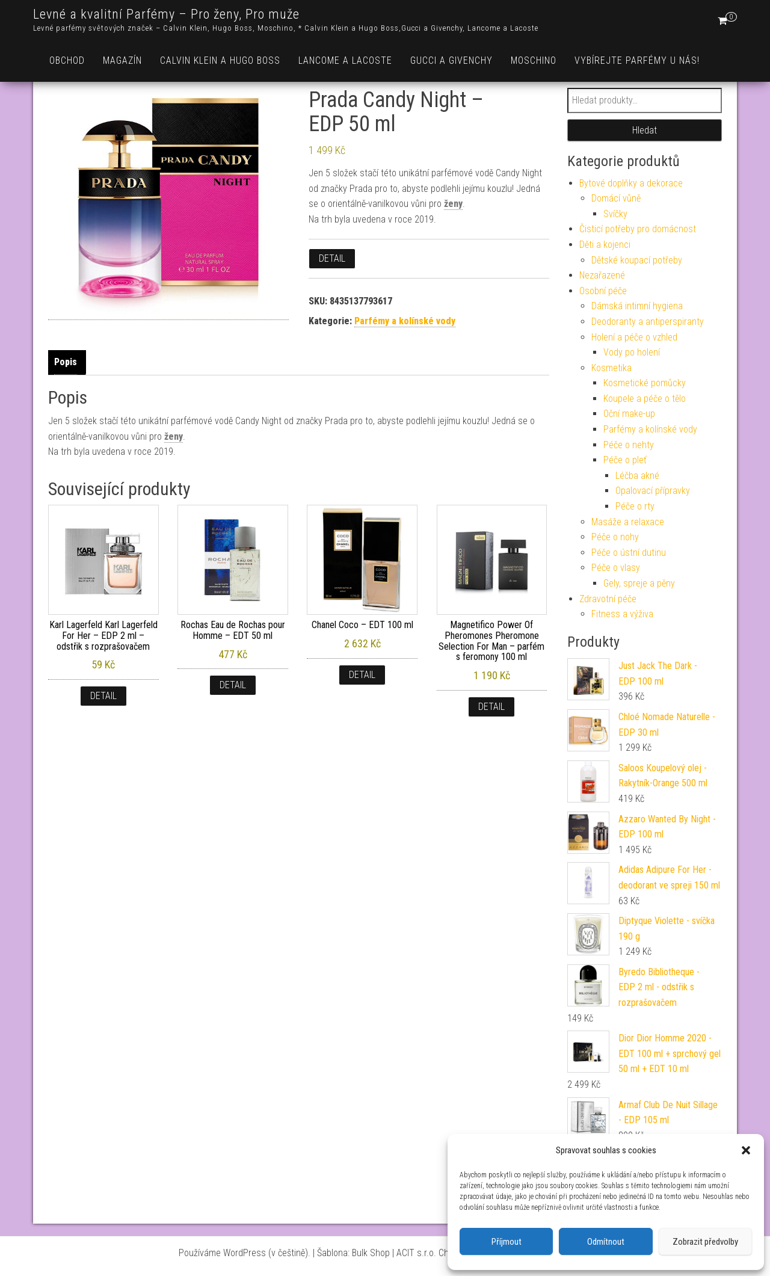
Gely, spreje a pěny (639, 583)
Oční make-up (629, 413)
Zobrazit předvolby (705, 1241)
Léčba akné (637, 475)
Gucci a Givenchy (451, 60)
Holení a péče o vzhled (634, 337)
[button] (746, 1150)
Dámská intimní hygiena (637, 306)
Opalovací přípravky (652, 490)
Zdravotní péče (607, 599)
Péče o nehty (628, 445)
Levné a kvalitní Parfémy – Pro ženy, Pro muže (166, 14)
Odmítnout (605, 1241)
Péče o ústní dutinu (628, 552)
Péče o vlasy (615, 567)
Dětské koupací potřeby (636, 260)
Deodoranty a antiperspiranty (647, 321)
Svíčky (615, 214)
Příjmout (506, 1241)
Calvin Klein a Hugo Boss (220, 60)
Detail (332, 258)
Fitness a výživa (622, 614)
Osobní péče (603, 291)
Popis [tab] (65, 362)
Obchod (67, 60)
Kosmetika (611, 368)
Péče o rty (634, 506)
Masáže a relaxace (627, 522)
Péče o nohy (615, 537)
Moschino (533, 60)
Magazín (122, 60)
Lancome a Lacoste (345, 60)
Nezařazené (602, 275)
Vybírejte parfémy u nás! (637, 60)
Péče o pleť (625, 460)
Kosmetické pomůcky (644, 383)
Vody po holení (631, 352)
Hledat (644, 130)
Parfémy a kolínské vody (404, 321)
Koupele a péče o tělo (644, 398)
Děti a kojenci (604, 244)
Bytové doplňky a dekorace (631, 183)
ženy (453, 203)
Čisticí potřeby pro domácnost (637, 229)
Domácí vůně (616, 198)
